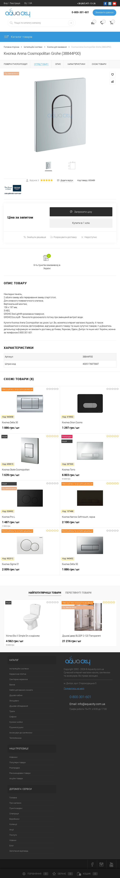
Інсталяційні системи (19, 669)
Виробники (14, 819)
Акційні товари (16, 778)
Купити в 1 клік (81, 223)
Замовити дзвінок (104, 12)
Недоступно (89, 237)
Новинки (13, 757)
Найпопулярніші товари (45, 593)
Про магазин (15, 803)
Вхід (6, 3)
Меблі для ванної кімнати (21, 690)
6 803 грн (90, 476)
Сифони (12, 717)
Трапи (12, 711)
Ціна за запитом (20, 217)
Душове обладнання (18, 706)
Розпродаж (14, 768)
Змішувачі (14, 701)
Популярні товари (17, 762)
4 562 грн (32, 643)
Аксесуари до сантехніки (20, 733)
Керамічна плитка (17, 674)
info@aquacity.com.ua (91, 704)
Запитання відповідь (18, 851)
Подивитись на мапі (74, 688)
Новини (12, 840)
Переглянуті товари (78, 593)
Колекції (13, 824)
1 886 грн (30, 429)
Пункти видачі (15, 808)
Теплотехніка (15, 738)
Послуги (13, 835)
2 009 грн (30, 571)
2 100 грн (90, 524)
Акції (11, 830)
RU (25, 3)
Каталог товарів (18, 36)
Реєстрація (15, 3)
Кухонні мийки (16, 722)
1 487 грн (30, 524)
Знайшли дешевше (34, 237)
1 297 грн (90, 429)
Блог (11, 846)
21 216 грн (71, 641)
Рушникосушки (16, 727)
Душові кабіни (15, 695)
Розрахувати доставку (63, 237)
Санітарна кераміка (18, 679)
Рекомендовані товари (19, 773)
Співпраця (14, 814)
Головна (13, 798)
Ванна (12, 685)
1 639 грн (30, 476)
